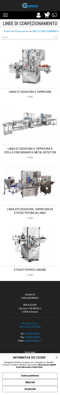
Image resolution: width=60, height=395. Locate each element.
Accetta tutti (30, 389)
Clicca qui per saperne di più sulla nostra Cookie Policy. (36, 366)
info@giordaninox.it (33, 340)
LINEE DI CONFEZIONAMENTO (45, 31)
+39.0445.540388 (31, 333)
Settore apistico (21, 31)
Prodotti (8, 31)
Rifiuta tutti (30, 382)
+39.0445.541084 (32, 337)
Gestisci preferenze (30, 375)
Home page (30, 352)
